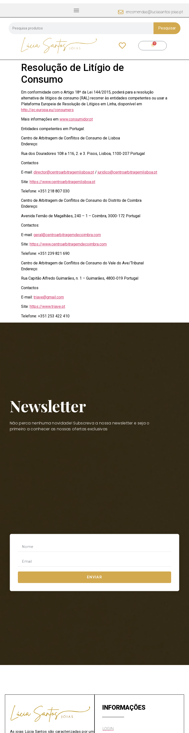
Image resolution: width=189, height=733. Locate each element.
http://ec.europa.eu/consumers (47, 110)
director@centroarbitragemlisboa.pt (64, 172)
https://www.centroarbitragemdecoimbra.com (68, 244)
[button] (76, 10)
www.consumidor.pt (76, 119)
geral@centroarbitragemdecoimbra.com (67, 234)
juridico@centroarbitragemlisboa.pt (127, 172)
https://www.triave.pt (47, 306)
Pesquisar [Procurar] (167, 28)
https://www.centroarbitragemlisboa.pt (62, 181)
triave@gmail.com (49, 297)
